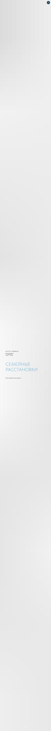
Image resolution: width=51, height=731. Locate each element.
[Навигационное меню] (48, 2)
